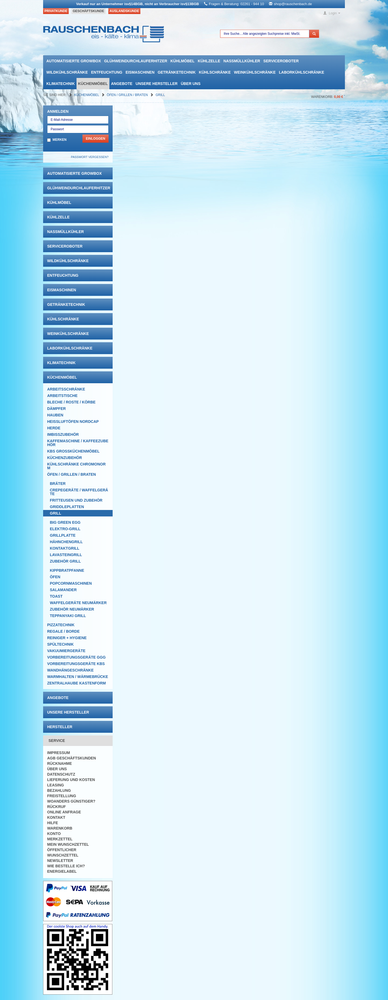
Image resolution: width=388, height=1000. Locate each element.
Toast (56, 596)
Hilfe (52, 823)
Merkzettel (59, 839)
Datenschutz (61, 774)
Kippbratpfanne (67, 570)
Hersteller (59, 727)
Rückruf (56, 806)
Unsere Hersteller (157, 83)
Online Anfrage (64, 812)
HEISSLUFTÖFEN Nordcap (73, 421)
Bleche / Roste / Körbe (71, 402)
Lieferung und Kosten (71, 780)
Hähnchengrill (66, 542)
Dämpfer (56, 408)
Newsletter (60, 860)
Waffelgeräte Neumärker (78, 603)
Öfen (55, 577)
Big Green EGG (65, 522)
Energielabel (62, 871)
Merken (60, 140)
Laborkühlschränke (301, 72)
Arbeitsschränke (66, 389)
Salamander (63, 590)
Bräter (57, 483)
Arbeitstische (62, 395)
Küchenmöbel (93, 83)
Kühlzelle (209, 61)
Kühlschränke (215, 72)
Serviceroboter (281, 61)
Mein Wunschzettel (68, 844)
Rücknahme (59, 763)
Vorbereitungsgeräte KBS (76, 664)
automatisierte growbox (73, 61)
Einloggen (95, 139)
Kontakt (56, 817)
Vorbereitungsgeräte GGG (76, 657)
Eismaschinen (140, 72)
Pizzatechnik (61, 625)
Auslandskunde (124, 11)
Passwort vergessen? (89, 157)
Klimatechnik (60, 83)
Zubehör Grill (65, 561)
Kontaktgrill (64, 548)
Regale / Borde (63, 631)
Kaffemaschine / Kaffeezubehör (77, 443)
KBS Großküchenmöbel (73, 451)
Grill (160, 95)
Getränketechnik (177, 72)
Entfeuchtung (106, 72)
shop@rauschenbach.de (293, 4)
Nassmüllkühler (241, 61)
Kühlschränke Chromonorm (76, 466)
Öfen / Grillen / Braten (128, 95)
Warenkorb (59, 828)
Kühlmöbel (183, 61)
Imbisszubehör (63, 434)
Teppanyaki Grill (68, 616)
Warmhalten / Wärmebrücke (77, 676)
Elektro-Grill (65, 529)
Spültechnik (60, 644)
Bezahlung (59, 790)
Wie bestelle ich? (66, 866)
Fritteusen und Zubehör (76, 500)
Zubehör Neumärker (72, 609)
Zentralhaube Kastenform (76, 683)
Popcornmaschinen (71, 583)
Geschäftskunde (88, 11)
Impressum (58, 753)
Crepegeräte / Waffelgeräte (79, 492)
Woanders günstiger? (71, 801)
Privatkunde (55, 11)
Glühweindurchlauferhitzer (135, 61)
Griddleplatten (67, 507)
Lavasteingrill (66, 555)
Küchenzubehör (64, 458)
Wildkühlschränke (67, 72)
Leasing (55, 785)
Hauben (55, 415)
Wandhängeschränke (70, 670)
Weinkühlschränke (255, 72)
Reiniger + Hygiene (67, 638)
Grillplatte (62, 535)
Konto (54, 833)
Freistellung (61, 796)
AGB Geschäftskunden (71, 758)
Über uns (190, 83)
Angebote (121, 83)
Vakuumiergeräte (66, 651)
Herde (53, 428)
